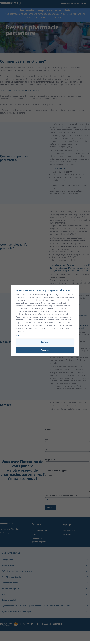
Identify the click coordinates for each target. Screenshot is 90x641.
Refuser (45, 342)
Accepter (45, 350)
